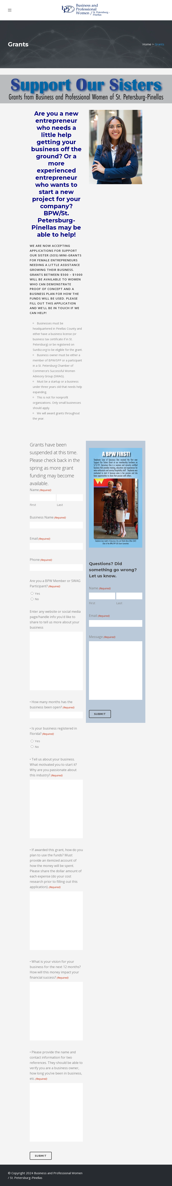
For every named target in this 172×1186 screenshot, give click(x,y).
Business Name (48, 517)
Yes (37, 593)
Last (60, 505)
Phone (41, 559)
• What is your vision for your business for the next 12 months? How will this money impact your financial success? (55, 969)
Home (146, 44)
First (33, 505)
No (37, 599)
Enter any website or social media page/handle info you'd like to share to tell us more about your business (55, 619)
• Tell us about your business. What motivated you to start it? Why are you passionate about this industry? (53, 767)
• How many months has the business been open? (52, 705)
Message (102, 637)
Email (40, 538)
